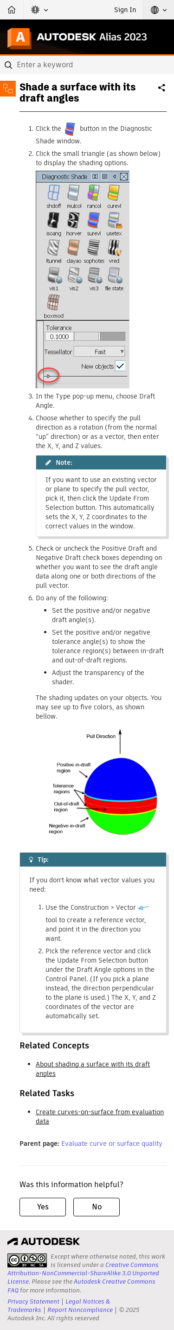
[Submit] (9, 65)
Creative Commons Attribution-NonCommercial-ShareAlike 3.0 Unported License (83, 1273)
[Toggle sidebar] (8, 88)
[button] (39, 9)
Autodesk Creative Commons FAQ (81, 1285)
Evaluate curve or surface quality (111, 1143)
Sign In (125, 9)
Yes (43, 1206)
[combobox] (87, 65)
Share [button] (162, 91)
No (97, 1206)
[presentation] (27, 1260)
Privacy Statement (33, 1301)
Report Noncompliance (80, 1309)
